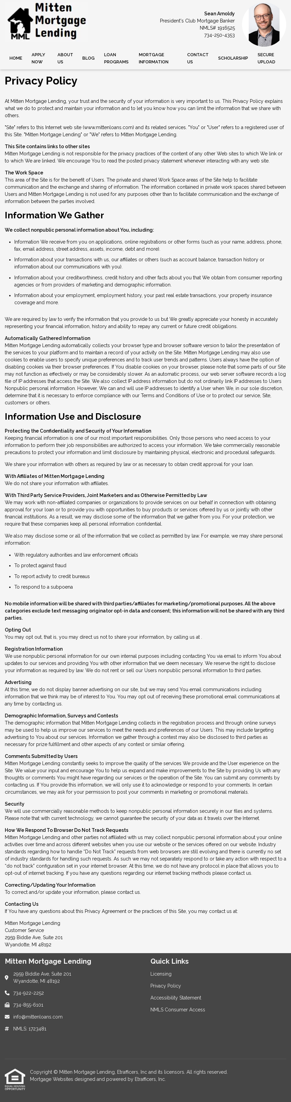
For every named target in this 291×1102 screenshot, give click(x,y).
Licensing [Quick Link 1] (161, 974)
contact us (239, 873)
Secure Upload (266, 58)
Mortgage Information (153, 58)
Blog (88, 58)
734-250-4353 (219, 35)
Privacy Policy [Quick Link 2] (165, 986)
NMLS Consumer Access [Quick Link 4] (177, 1009)
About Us (65, 58)
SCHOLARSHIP (233, 58)
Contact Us (198, 58)
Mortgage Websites (52, 1079)
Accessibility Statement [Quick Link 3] (175, 997)
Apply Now (38, 58)
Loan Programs (116, 58)
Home (16, 58)
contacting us (47, 704)
